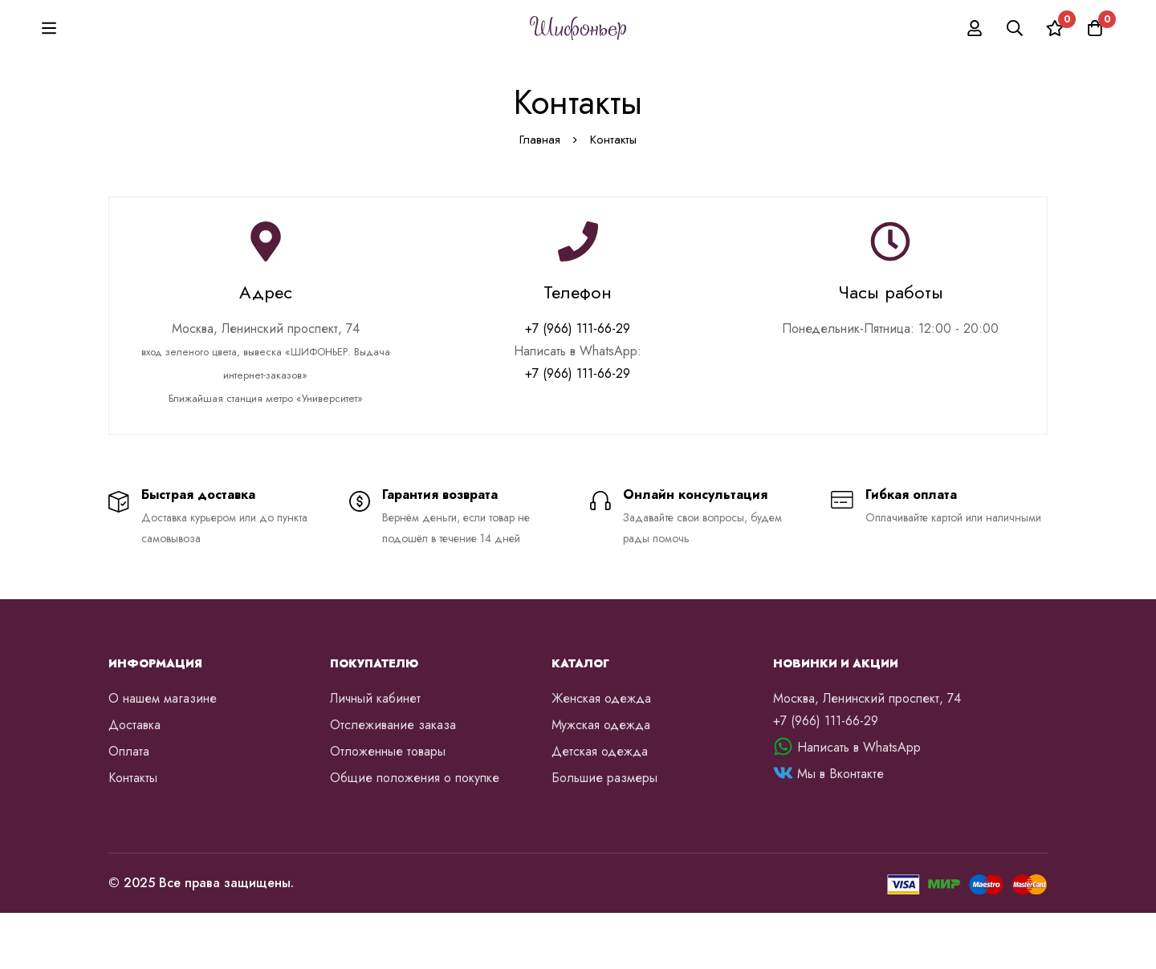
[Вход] (975, 56)
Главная (539, 196)
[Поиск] (1015, 56)
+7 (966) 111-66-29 (577, 384)
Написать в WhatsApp (859, 803)
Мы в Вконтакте (840, 830)
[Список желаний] (1055, 56)
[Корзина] (1095, 56)
